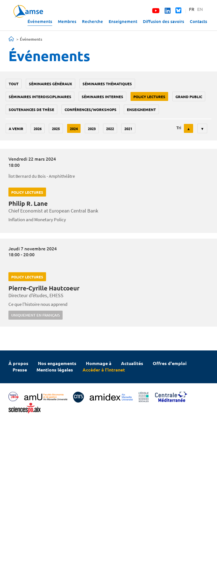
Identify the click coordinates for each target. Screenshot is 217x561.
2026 (38, 128)
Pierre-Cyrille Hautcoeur (43, 288)
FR (191, 9)
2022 (110, 128)
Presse (20, 370)
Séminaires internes (102, 96)
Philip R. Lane (28, 203)
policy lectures (149, 96)
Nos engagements (57, 363)
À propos (18, 363)
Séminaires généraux (50, 83)
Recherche (92, 21)
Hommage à (98, 363)
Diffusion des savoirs (163, 21)
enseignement (141, 109)
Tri (178, 128)
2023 (92, 128)
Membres (67, 21)
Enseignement (123, 21)
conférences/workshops (91, 109)
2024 (74, 128)
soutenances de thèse (31, 109)
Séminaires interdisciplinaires (40, 96)
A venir (16, 128)
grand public (188, 96)
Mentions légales (54, 370)
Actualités (132, 363)
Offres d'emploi (170, 363)
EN (200, 9)
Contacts (198, 21)
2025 (56, 128)
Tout (14, 83)
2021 (128, 128)
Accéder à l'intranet (104, 370)
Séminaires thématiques (107, 83)
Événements (40, 21)
